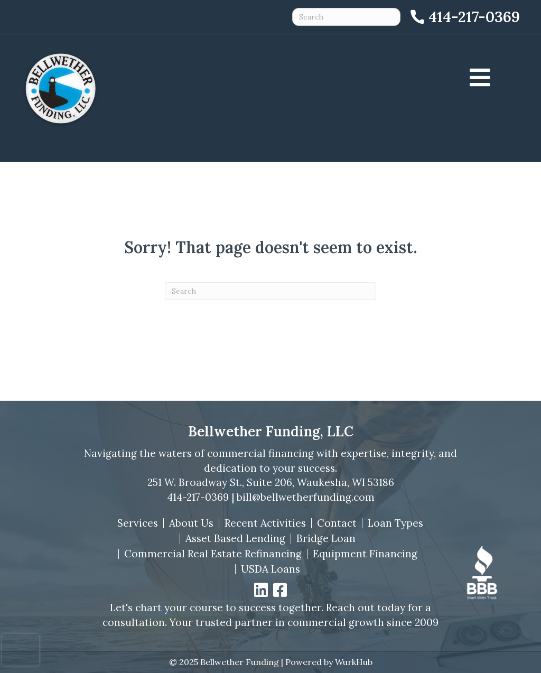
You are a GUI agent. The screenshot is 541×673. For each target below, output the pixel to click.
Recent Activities (265, 523)
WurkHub (353, 662)
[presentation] (20, 650)
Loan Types (395, 523)
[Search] (270, 291)
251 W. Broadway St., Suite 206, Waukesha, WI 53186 (270, 482)
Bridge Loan (326, 539)
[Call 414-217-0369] (464, 16)
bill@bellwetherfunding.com (306, 497)
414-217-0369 (198, 497)
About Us (191, 523)
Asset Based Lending (235, 539)
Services (137, 523)
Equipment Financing (365, 554)
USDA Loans (270, 569)
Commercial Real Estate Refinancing (213, 554)
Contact (337, 523)
